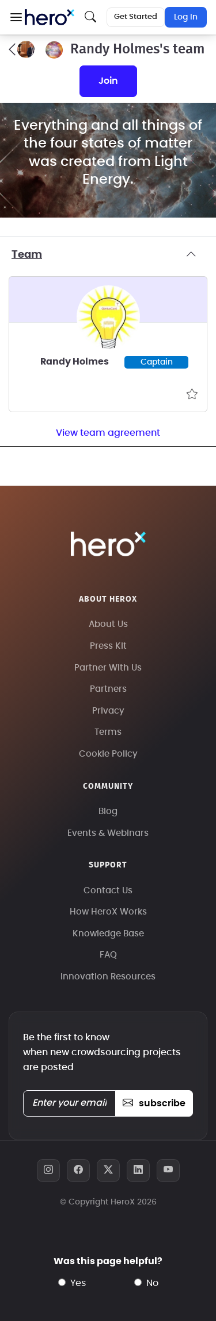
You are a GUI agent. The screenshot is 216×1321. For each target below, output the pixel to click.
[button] (15, 17)
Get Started (135, 17)
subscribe (154, 1103)
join (108, 81)
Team (108, 255)
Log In (186, 17)
